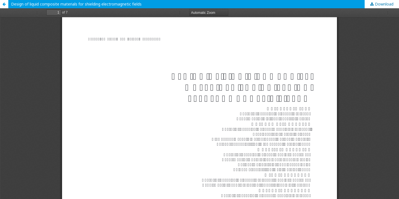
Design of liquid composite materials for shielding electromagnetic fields (76, 4)
